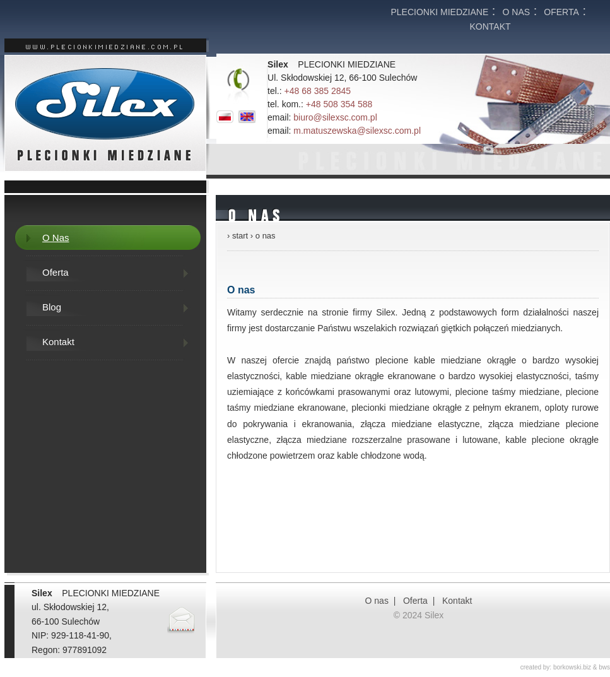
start (240, 235)
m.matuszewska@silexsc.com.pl (357, 131)
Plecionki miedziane (439, 12)
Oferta (561, 12)
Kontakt (58, 341)
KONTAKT (489, 26)
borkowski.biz (572, 667)
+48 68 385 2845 (317, 91)
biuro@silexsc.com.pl (335, 117)
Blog (51, 307)
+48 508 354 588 (339, 104)
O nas (517, 12)
